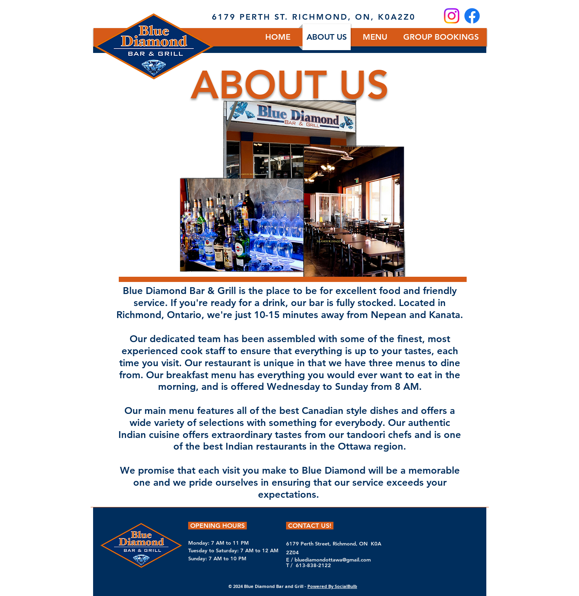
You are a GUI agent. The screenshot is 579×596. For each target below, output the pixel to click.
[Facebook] (472, 16)
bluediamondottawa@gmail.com (333, 559)
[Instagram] (451, 16)
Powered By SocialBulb (332, 586)
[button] (375, 37)
